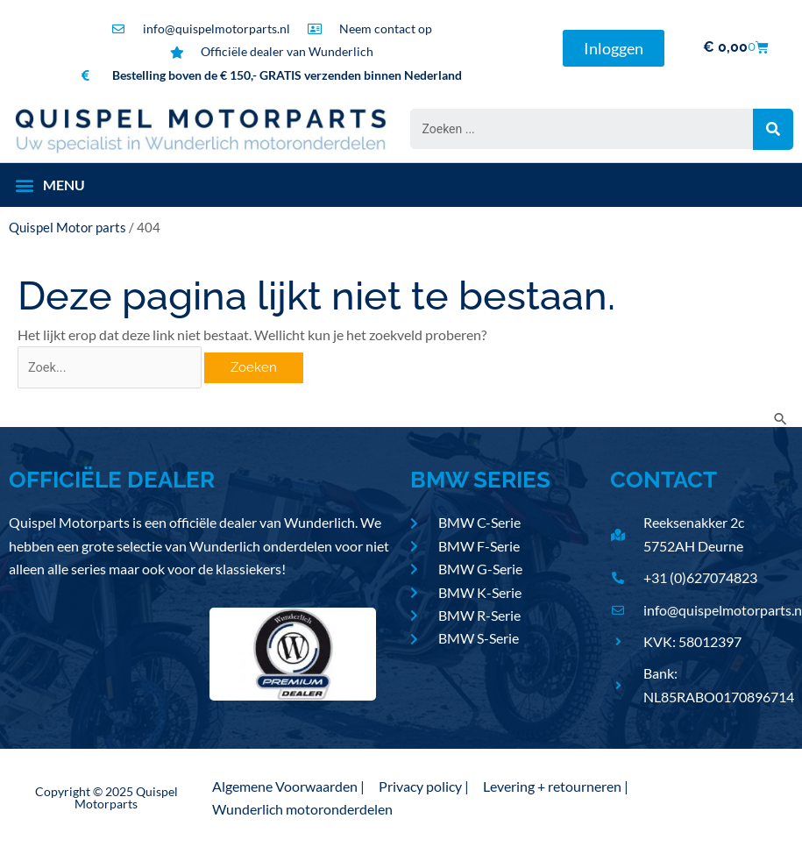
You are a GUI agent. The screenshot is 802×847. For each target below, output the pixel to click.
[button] (49, 184)
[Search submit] (773, 129)
